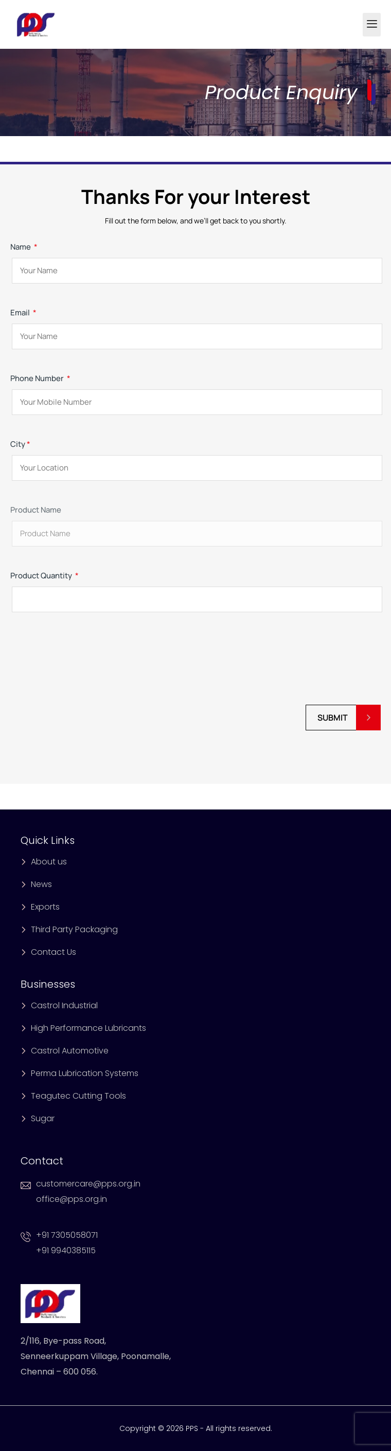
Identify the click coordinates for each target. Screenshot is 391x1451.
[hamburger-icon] (372, 24)
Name (195, 258)
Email (195, 324)
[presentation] (88, 664)
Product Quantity (195, 587)
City (195, 456)
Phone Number (195, 390)
